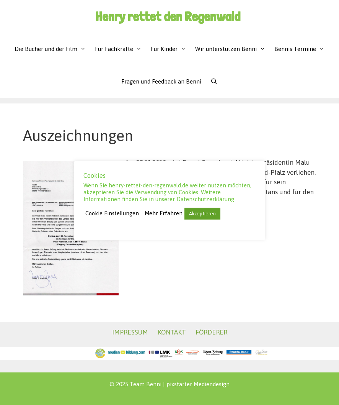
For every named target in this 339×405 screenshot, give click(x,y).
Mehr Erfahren (164, 213)
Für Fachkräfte (120, 49)
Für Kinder (171, 49)
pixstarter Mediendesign (198, 384)
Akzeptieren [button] (202, 213)
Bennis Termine (301, 49)
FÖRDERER (211, 332)
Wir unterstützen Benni (232, 49)
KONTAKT (172, 332)
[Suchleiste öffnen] (214, 81)
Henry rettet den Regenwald (167, 16)
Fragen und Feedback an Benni (161, 81)
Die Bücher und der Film (52, 49)
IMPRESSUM (130, 332)
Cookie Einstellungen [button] (112, 213)
